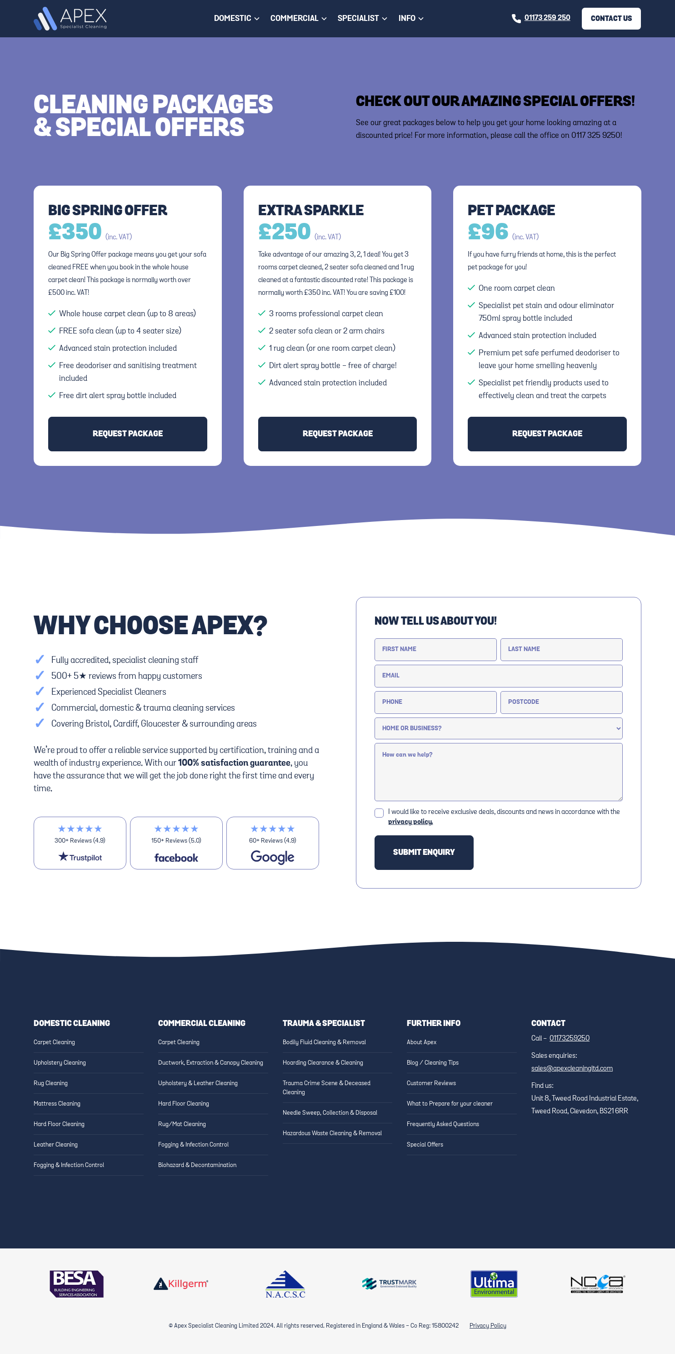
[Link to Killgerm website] (181, 1284)
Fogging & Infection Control (69, 1165)
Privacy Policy (488, 1326)
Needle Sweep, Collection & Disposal (330, 1113)
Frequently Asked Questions (443, 1124)
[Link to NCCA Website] (598, 1284)
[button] (237, 18)
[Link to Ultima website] (494, 1284)
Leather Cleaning (56, 1145)
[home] (70, 19)
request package (128, 434)
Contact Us (611, 18)
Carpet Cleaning (54, 1042)
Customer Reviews (431, 1083)
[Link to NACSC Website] (285, 1284)
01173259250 (570, 1038)
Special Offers (425, 1145)
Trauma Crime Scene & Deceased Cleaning (326, 1088)
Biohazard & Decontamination (197, 1165)
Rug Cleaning (51, 1083)
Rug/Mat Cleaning (182, 1124)
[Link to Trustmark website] (389, 1284)
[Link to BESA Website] (77, 1284)
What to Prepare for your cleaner (450, 1104)
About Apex (421, 1042)
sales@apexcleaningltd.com (572, 1068)
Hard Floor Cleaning (59, 1124)
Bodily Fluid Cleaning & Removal (324, 1042)
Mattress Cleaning (57, 1104)
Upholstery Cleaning (60, 1063)
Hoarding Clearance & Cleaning (323, 1063)
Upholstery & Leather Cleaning (198, 1083)
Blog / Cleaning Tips (433, 1063)
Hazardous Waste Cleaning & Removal (332, 1133)
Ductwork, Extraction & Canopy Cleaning (210, 1063)
